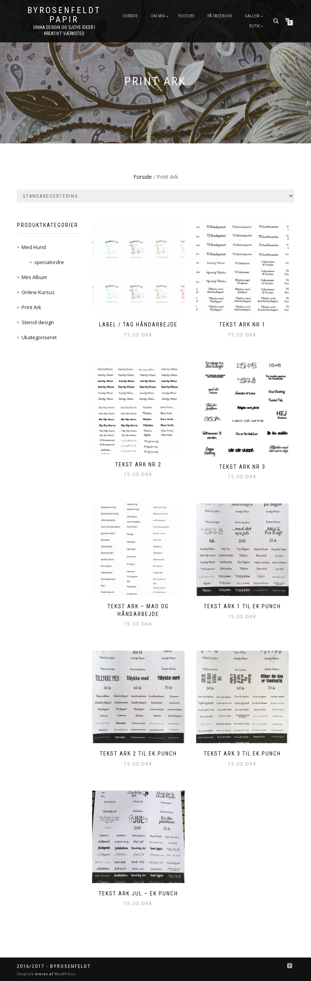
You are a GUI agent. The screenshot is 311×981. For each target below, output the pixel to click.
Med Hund (34, 247)
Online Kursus (38, 292)
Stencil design (38, 322)
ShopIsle (26, 973)
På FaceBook (219, 16)
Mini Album (34, 277)
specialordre (49, 262)
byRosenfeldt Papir (64, 15)
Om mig (158, 16)
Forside (130, 16)
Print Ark (31, 307)
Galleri (252, 16)
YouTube (186, 16)
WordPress (64, 973)
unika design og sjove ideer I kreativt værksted (64, 30)
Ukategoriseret (39, 337)
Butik (254, 26)
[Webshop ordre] (155, 196)
